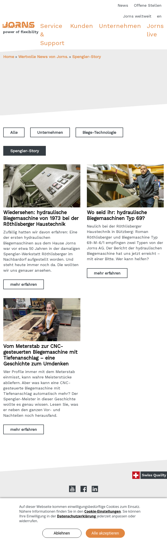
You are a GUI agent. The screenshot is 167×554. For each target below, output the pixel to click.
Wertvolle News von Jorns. (43, 56)
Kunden (81, 25)
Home (8, 56)
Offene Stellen (148, 5)
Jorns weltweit (137, 16)
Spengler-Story (86, 56)
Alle (14, 132)
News (123, 5)
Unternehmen (120, 25)
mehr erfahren (23, 284)
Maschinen (18, 25)
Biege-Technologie (99, 132)
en (159, 16)
